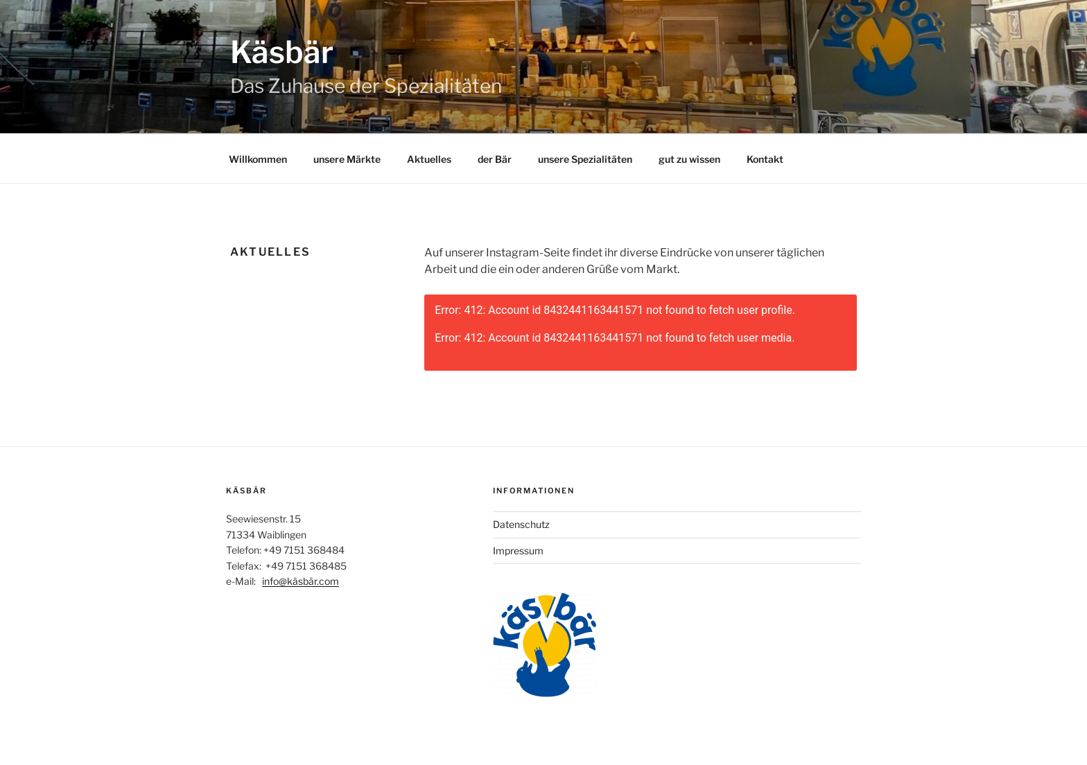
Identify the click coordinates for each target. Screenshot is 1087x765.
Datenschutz (521, 524)
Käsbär (281, 52)
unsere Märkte (347, 159)
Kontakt (765, 159)
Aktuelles (429, 159)
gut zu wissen (689, 159)
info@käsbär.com (300, 581)
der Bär (495, 159)
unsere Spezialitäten (585, 159)
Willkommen (258, 159)
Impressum (518, 550)
